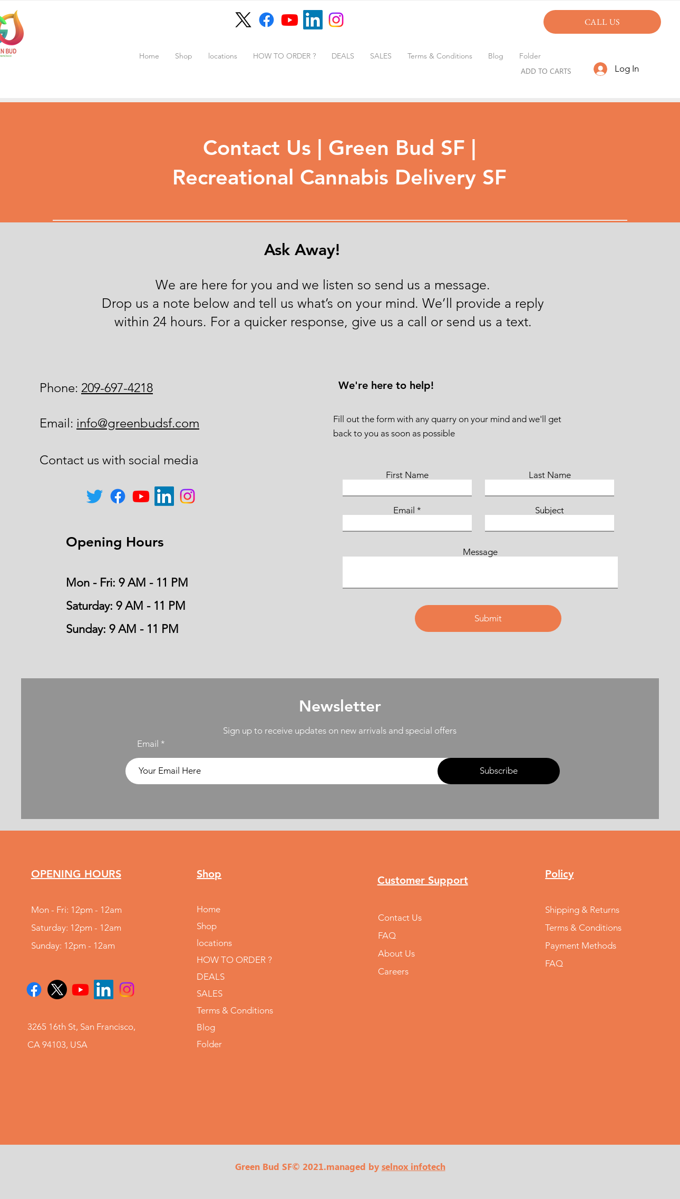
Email (404, 510)
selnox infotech (413, 1166)
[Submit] (488, 618)
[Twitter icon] (94, 496)
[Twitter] (243, 20)
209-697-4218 (117, 387)
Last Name (550, 475)
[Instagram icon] (336, 20)
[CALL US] (602, 22)
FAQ (387, 935)
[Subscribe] (499, 771)
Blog (206, 1027)
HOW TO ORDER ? (234, 959)
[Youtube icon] (289, 20)
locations (214, 943)
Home (208, 909)
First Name (407, 475)
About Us (396, 953)
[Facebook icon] (266, 20)
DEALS (211, 976)
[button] (222, 56)
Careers (393, 971)
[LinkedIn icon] (313, 20)
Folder (209, 1044)
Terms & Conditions (235, 1010)
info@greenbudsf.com (137, 423)
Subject (549, 510)
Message (480, 552)
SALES (209, 993)
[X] (57, 989)
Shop (207, 926)
